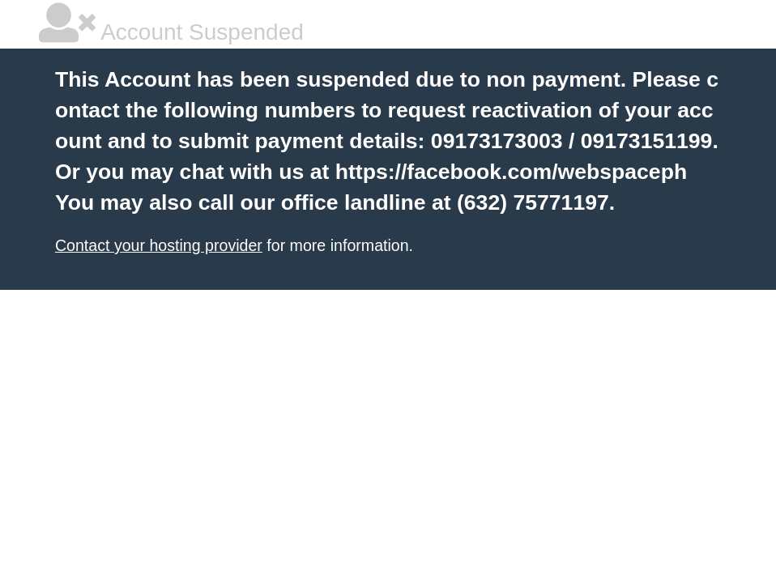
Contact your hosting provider (158, 245)
